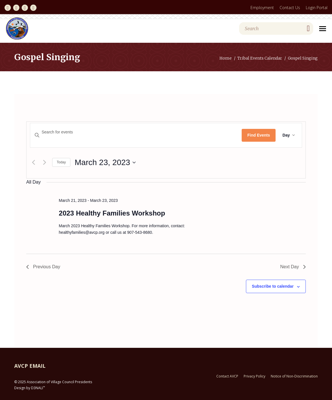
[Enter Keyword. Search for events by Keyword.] (136, 132)
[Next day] (44, 162)
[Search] (276, 28)
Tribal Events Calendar (259, 58)
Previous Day (43, 266)
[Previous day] (33, 162)
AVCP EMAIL (30, 365)
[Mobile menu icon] (322, 28)
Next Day (293, 266)
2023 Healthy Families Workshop (112, 213)
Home (225, 58)
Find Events (258, 135)
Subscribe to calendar (273, 286)
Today (61, 162)
